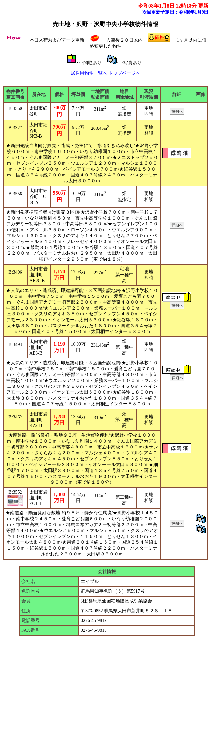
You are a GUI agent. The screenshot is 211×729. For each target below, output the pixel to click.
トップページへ (124, 73)
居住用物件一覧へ (89, 73)
